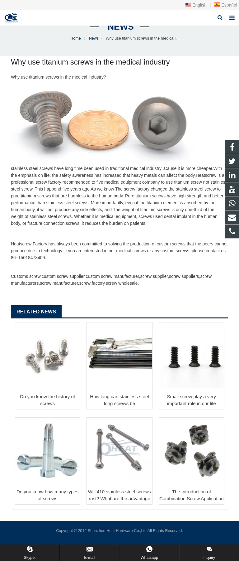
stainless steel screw (31, 174)
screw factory (48, 187)
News (119, 32)
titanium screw (43, 82)
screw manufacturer (120, 281)
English (196, 4)
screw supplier (71, 281)
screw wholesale (122, 288)
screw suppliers (184, 281)
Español (225, 4)
